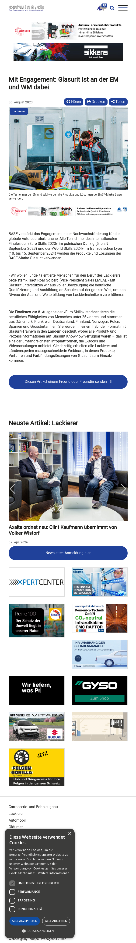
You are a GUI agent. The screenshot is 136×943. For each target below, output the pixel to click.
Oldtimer (16, 827)
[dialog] (40, 883)
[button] (39, 931)
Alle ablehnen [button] (56, 921)
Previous (12, 489)
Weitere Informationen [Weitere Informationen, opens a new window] (53, 873)
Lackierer (19, 111)
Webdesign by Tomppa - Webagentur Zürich (37, 939)
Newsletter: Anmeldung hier (68, 553)
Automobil (17, 820)
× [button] (69, 833)
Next (124, 489)
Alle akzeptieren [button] (24, 921)
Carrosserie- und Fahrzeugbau (33, 807)
